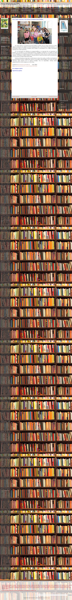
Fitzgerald (7, 541)
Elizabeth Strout (7, 538)
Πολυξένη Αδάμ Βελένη (5, 417)
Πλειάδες (8, 413)
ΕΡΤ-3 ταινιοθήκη (6, 220)
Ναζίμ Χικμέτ (4, 354)
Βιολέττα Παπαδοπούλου (5, 134)
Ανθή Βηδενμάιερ (7, 99)
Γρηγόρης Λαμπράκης (5, 169)
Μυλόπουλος (2, 353)
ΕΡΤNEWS (2, 223)
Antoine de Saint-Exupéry (5, 528)
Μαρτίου (62, 76)
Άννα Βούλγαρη (6, 101)
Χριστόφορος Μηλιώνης (7, 519)
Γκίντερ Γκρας (5, 165)
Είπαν (3, 196)
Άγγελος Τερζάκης (7, 78)
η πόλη (9, 249)
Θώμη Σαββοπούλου (5, 268)
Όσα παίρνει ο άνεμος (7, 389)
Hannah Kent (3, 546)
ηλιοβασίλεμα (3, 256)
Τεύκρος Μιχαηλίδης (6, 472)
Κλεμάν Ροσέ (8, 290)
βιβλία (4, 13)
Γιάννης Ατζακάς (3, 145)
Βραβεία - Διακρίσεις (3, 138)
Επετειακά (3, 212)
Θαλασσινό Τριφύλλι (5, 259)
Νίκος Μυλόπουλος (7, 364)
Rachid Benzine (8, 565)
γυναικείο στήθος (4, 170)
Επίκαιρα (3, 213)
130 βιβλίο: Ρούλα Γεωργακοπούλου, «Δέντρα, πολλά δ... (64, 58)
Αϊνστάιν (5, 83)
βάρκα (9, 122)
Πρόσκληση (2, 423)
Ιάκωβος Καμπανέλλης (4, 269)
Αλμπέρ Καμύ (7, 90)
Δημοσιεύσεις (33, 8)
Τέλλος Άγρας (2, 469)
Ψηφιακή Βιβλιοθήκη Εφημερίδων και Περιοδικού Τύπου (5, 523)
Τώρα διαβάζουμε (5, 490)
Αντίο (3, 8)
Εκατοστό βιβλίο (7, 197)
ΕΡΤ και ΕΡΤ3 (5, 10)
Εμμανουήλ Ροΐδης (6, 210)
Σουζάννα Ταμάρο (7, 445)
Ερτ (2, 219)
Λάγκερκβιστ (2, 304)
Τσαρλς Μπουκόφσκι (7, 488)
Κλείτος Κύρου (4, 289)
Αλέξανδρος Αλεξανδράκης (4, 87)
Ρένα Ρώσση (6, 430)
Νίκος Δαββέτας (7, 359)
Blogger (49, 597)
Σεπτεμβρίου (63, 53)
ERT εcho (62, 102)
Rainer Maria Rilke (4, 566)
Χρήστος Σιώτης (3, 512)
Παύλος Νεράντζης (7, 407)
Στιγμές (7, 454)
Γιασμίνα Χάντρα (4, 151)
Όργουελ (6, 388)
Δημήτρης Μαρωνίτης (7, 175)
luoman (44, 597)
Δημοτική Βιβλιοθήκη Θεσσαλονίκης (5, 179)
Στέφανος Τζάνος (3, 454)
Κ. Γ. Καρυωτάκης (6, 276)
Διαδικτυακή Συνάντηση (42, 8)
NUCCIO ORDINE (5, 559)
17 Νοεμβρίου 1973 (7, 73)
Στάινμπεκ (7, 449)
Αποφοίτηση (17, 8)
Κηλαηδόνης (2, 288)
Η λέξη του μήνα (57, 10)
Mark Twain (8, 556)
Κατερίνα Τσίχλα (7, 283)
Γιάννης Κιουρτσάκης (7, 146)
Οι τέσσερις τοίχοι (4, 385)
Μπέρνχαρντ (2, 349)
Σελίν (1, 440)
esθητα (8, 540)
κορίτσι (7, 291)
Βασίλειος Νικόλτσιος (3, 124)
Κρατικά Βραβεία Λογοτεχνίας (5, 294)
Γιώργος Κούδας (4, 157)
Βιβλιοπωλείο (2, 132)
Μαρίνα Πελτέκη (4, 329)
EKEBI (6, 537)
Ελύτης (9, 208)
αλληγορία (3, 90)
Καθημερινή (8, 278)
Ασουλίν (8, 120)
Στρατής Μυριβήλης (3, 455)
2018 (61, 48)
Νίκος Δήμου (2, 360)
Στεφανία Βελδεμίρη (5, 453)
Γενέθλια (8, 140)
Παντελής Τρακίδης (5, 398)
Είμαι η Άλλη (8, 195)
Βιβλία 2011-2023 (25, 8)
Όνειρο (2, 387)
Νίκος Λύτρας (2, 362)
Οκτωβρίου (63, 52)
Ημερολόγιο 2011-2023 (7, 257)
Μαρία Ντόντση (6, 325)
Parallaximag (2, 564)
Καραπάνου (2, 282)
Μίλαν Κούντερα (8, 337)
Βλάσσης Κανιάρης (3, 136)
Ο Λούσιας (7, 378)
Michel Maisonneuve (4, 557)
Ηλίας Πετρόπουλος (4, 255)
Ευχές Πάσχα (5, 231)
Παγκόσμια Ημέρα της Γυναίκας (6, 392)
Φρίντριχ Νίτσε (7, 500)
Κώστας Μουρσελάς (3, 301)
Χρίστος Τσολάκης (6, 517)
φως (1, 501)
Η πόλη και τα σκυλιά (5, 250)
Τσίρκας (7, 489)
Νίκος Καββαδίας (7, 360)
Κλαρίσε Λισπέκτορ (7, 288)
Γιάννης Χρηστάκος (4, 150)
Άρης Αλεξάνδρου (7, 113)
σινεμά (6, 441)
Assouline (5, 529)
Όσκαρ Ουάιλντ (4, 390)
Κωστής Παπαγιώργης (5, 303)
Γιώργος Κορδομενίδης (7, 156)
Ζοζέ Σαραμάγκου (4, 237)
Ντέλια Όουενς (5, 369)
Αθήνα (9, 81)
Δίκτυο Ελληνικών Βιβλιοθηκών (6, 189)
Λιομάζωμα (5, 308)
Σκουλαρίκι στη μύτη (3, 444)
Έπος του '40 (8, 214)
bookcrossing (2, 532)
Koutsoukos (7, 552)
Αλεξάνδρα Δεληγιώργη (5, 85)
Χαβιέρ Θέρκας (7, 503)
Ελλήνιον (5, 208)
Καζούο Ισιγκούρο (3, 278)
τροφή (6, 487)
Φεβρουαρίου (63, 77)
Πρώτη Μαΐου (7, 424)
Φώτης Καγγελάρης (6, 501)
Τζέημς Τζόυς (3, 474)
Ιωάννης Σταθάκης (3, 275)
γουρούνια (8, 168)
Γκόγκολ (9, 165)
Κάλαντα (9, 279)
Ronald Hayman (3, 568)
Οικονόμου (8, 385)
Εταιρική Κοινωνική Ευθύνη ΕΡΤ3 (40, 10)
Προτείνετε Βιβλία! (3, 42)
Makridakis (7, 555)
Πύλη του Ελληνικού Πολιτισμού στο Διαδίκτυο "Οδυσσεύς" (5, 427)
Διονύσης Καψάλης (4, 190)
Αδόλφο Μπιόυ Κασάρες (4, 81)
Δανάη (6, 171)
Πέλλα (4, 408)
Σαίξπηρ (2, 437)
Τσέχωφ (3, 489)
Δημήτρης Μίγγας (4, 176)
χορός (7, 509)
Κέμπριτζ (7, 285)
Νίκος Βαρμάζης (3, 358)
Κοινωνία (3, 291)
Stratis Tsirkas (7, 571)
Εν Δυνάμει (2, 211)
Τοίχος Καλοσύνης (4, 485)
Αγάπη (2, 78)
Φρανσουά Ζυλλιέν (7, 498)
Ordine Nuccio (5, 561)
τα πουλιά (4, 461)
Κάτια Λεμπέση (5, 284)
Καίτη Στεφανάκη (4, 279)
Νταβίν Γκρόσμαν (7, 367)
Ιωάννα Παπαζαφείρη (5, 274)
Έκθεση (2, 199)
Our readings (6, 562)
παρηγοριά (2, 404)
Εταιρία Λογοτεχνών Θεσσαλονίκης (5, 224)
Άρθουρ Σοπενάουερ (7, 115)
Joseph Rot (2, 552)
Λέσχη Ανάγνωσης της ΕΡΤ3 (10, 4)
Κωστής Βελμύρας (7, 302)
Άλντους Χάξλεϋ (3, 91)
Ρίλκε (7, 431)
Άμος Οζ (7, 91)
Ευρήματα (49, 10)
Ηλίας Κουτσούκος (7, 253)
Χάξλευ (6, 505)
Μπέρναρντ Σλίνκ (5, 348)
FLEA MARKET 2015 (4, 542)
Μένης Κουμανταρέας (4, 335)
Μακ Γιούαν (6, 315)
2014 (61, 84)
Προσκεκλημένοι (4, 421)
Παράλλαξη (2, 402)
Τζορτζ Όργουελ (6, 476)
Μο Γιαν (8, 339)
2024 (61, 40)
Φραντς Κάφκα (4, 499)
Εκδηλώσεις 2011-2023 (14, 10)
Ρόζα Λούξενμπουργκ (4, 433)
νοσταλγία (2, 367)
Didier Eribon (4, 536)
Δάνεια (9, 171)
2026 (61, 37)
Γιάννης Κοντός (4, 147)
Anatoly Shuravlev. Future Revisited (5, 527)
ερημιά (6, 216)
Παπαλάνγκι (2, 401)
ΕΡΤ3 (4, 221)
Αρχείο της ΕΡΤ (4, 118)
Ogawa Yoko (5, 560)
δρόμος (3, 191)
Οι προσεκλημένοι (7, 384)
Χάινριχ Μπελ (3, 504)
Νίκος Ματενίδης (7, 362)
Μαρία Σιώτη (7, 327)
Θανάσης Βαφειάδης (3, 260)
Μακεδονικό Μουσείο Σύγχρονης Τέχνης (5, 317)
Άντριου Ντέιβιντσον (7, 106)
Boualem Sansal (8, 532)
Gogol (9, 545)
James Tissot (3, 550)
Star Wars (5, 570)
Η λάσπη (6, 244)
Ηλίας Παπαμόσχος (5, 254)
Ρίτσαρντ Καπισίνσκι (3, 432)
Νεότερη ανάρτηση (15, 96)
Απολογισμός (10, 8)
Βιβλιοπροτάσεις (3, 131)
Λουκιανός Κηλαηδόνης (4, 311)
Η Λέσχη (5, 247)
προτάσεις (7, 423)
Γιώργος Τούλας (3, 162)
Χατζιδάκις (6, 508)
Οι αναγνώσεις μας (5, 381)
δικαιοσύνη (8, 188)
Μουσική (6, 346)
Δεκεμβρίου (63, 49)
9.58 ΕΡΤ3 (7, 77)
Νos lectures (6, 371)
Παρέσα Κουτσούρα (4, 403)
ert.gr (61, 104)
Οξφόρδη (3, 388)
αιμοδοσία (2, 83)
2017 (61, 80)
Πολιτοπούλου (2, 415)
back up (9, 529)
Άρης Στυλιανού (4, 114)
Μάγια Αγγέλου (8, 313)
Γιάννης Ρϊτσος (7, 148)
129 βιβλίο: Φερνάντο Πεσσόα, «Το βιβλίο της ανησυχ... (64, 68)
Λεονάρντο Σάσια (3, 306)
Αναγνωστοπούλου (3, 94)
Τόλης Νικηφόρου (7, 486)
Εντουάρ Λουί (7, 211)
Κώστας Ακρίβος (6, 299)
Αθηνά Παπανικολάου (5, 82)
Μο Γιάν (2, 340)
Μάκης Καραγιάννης (4, 318)
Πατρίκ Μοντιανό (4, 406)
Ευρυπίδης (5, 229)
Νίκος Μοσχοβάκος (4, 363)
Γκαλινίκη (7, 164)
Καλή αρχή (4, 280)
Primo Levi (3, 565)
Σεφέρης (5, 440)
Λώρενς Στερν (7, 312)
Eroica (1, 540)
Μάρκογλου (7, 331)
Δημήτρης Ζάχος (4, 174)
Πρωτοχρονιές (4, 425)
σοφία (2, 446)
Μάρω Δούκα (8, 332)
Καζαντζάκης (6, 277)
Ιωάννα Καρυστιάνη (7, 273)
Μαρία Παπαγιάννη (3, 326)
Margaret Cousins (3, 556)
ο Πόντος (5, 379)
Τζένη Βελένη (4, 475)
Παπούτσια (6, 401)
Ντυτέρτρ (2, 371)
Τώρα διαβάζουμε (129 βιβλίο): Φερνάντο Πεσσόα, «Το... (64, 71)
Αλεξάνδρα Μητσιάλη (4, 86)
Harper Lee (5, 547)
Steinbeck (8, 570)
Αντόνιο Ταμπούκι (6, 105)
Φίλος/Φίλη (2, 497)
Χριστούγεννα (3, 518)
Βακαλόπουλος (4, 122)
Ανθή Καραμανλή (4, 100)
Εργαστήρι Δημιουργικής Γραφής (26, 10)
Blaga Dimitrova (7, 531)
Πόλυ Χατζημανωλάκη (7, 416)
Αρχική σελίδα (34, 96)
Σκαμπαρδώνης (7, 442)
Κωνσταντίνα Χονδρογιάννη (5, 297)
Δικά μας (66, 8)
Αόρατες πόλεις (7, 108)
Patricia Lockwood (7, 564)
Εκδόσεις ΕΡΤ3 (3, 198)
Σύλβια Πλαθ (7, 456)
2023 (61, 41)
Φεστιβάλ (2, 494)
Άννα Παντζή (8, 102)
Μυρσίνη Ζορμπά (7, 353)
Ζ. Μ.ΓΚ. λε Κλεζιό (6, 233)
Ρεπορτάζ (2, 431)
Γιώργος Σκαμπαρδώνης (5, 161)
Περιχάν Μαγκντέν (4, 411)
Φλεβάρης (2, 498)
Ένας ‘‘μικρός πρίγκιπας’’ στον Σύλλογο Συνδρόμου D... (64, 64)
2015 (61, 83)
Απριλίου (62, 75)
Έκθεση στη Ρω (7, 201)
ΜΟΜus (9, 340)
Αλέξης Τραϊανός (7, 89)
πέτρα (9, 411)
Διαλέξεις (2, 183)
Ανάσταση (2, 96)
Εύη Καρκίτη (6, 227)
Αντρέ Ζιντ (2, 106)
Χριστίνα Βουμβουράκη (5, 515)
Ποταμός (6, 418)
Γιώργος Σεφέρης (7, 160)
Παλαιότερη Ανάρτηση (53, 96)
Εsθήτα (2, 233)
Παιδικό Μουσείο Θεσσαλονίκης (63, 107)
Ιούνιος (8, 270)
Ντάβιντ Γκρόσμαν (4, 368)
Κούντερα (5, 293)
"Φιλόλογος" (2, 73)
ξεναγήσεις (2, 372)
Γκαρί (1, 165)
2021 (61, 44)
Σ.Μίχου (8, 436)
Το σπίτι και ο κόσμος (7, 484)
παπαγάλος (2, 399)
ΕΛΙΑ (5, 206)
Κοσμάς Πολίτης (3, 292)
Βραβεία (7, 137)
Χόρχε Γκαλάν (7, 510)
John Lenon (7, 551)
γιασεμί (9, 150)
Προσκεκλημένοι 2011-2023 (4, 422)
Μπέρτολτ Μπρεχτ (7, 349)
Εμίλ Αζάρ (3, 209)
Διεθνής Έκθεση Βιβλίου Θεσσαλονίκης (55, 8)
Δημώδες (3, 180)
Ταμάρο (4, 465)
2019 (61, 47)
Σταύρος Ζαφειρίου (3, 450)
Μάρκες (3, 331)
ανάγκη (2, 92)
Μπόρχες (7, 351)
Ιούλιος (5, 270)
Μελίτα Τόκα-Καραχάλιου (5, 334)
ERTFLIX (5, 540)
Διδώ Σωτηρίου (7, 184)
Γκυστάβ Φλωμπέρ (6, 167)
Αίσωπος (9, 83)
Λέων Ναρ (6, 307)
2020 (61, 45)
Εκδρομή (7, 198)
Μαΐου (62, 73)
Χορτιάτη (2, 510)
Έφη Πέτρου (7, 232)
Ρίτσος (8, 432)
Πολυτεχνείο (2, 418)
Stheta (3, 571)
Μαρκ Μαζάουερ (8, 330)
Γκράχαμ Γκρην (4, 166)
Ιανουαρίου (63, 79)
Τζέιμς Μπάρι (8, 474)
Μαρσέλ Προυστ (3, 332)
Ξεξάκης (2, 373)
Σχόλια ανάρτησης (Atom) (37, 99)
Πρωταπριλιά (2, 424)
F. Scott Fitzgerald (3, 541)
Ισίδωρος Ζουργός (3, 271)
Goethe (6, 545)
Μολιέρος (5, 340)
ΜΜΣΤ (5, 339)
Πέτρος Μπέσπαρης (4, 412)
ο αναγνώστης (6, 373)
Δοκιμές (9, 190)
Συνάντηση (8, 457)
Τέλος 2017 (7, 469)
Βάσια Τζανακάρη (5, 123)
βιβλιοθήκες (2, 129)
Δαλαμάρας (2, 171)
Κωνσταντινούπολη (4, 298)
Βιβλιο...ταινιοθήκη (4, 128)
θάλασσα (8, 258)
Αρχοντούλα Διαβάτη (4, 119)
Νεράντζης (7, 355)
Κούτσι (8, 293)
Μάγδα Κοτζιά (2, 313)
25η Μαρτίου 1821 (5, 74)
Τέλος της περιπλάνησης (4, 470)
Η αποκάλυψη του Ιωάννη (5, 242)
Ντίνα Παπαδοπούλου (5, 370)
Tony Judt (2, 573)
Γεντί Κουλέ (3, 141)
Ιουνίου (62, 56)
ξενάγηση (6, 372)
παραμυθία (7, 402)
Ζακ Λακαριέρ (3, 234)
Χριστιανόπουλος (8, 514)
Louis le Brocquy (3, 554)
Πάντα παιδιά (66, 10)
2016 (61, 82)
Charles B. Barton (4, 533)
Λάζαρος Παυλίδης (7, 304)
